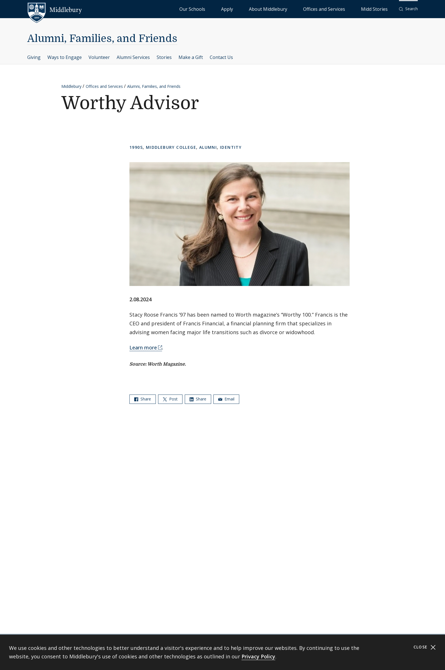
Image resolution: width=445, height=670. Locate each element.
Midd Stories (380, 8)
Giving (34, 57)
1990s (136, 147)
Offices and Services (343, 8)
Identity (231, 147)
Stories (164, 57)
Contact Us (221, 57)
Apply (274, 8)
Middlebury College (171, 147)
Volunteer (99, 57)
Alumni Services (133, 57)
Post (170, 399)
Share (142, 399)
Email (226, 399)
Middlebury (71, 86)
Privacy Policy (258, 656)
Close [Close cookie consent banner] (424, 647)
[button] (408, 9)
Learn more (143, 347)
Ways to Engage (64, 57)
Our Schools (251, 8)
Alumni (208, 147)
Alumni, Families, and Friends (102, 38)
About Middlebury (302, 8)
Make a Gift (191, 57)
